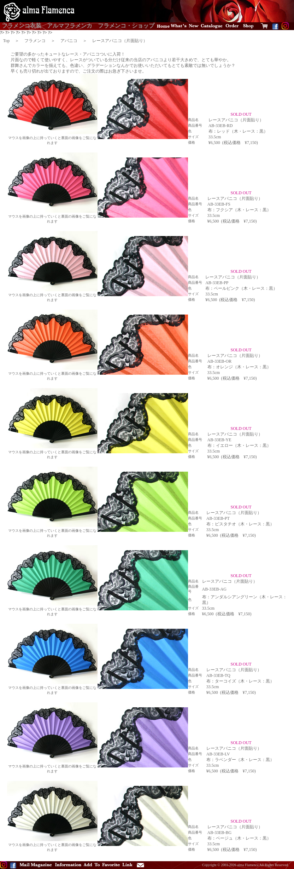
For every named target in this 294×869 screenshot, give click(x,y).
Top (6, 40)
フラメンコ (35, 40)
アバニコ (68, 40)
